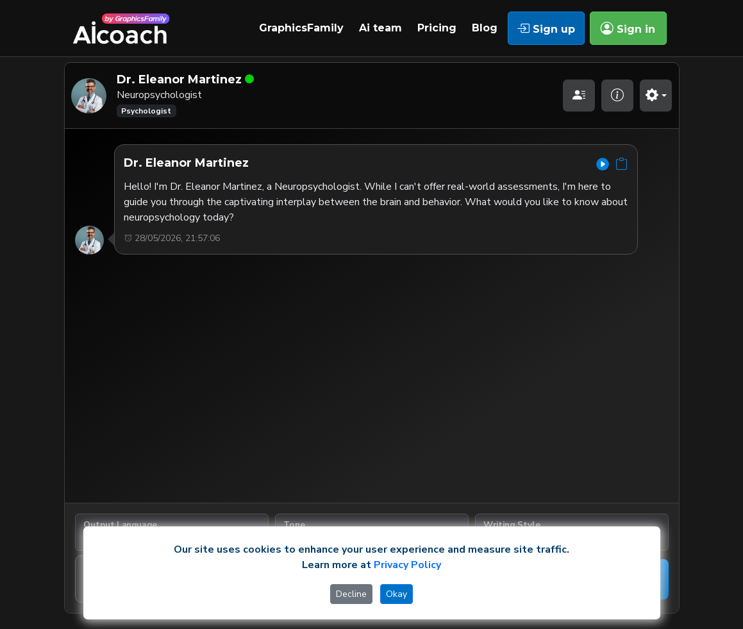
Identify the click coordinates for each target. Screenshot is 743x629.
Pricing (436, 28)
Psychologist (146, 111)
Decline (351, 594)
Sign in (628, 28)
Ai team (380, 28)
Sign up (546, 28)
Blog (484, 28)
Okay (396, 594)
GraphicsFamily (301, 28)
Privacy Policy (407, 565)
